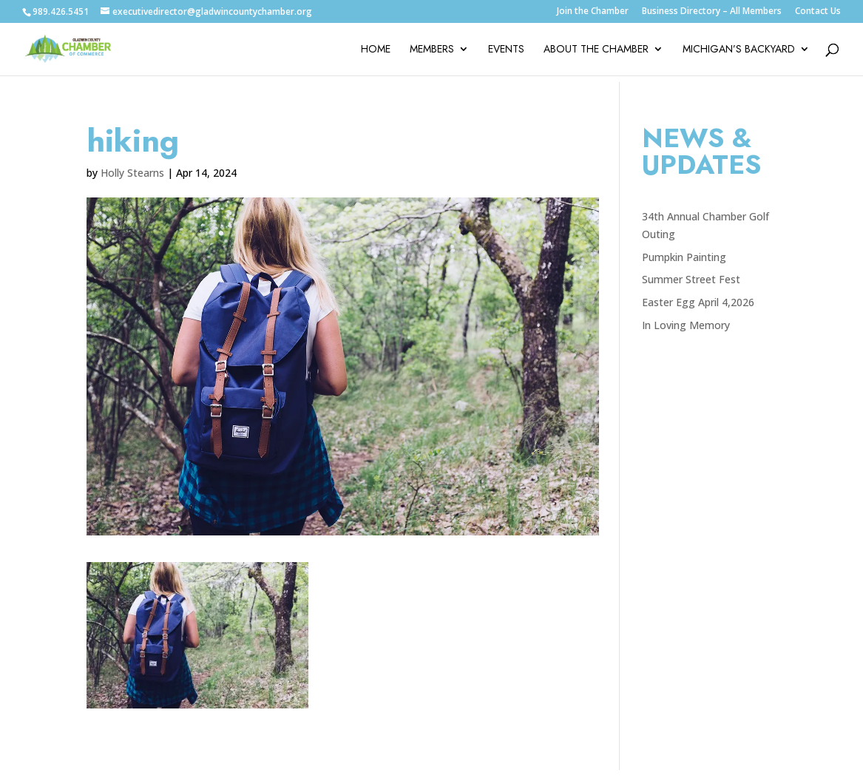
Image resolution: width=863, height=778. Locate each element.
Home (375, 50)
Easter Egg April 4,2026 (698, 302)
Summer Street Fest (691, 279)
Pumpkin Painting (684, 257)
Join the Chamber (593, 12)
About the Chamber (596, 50)
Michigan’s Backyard (739, 50)
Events (506, 50)
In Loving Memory (686, 325)
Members (432, 50)
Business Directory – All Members (712, 12)
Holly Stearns (132, 173)
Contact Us (818, 12)
